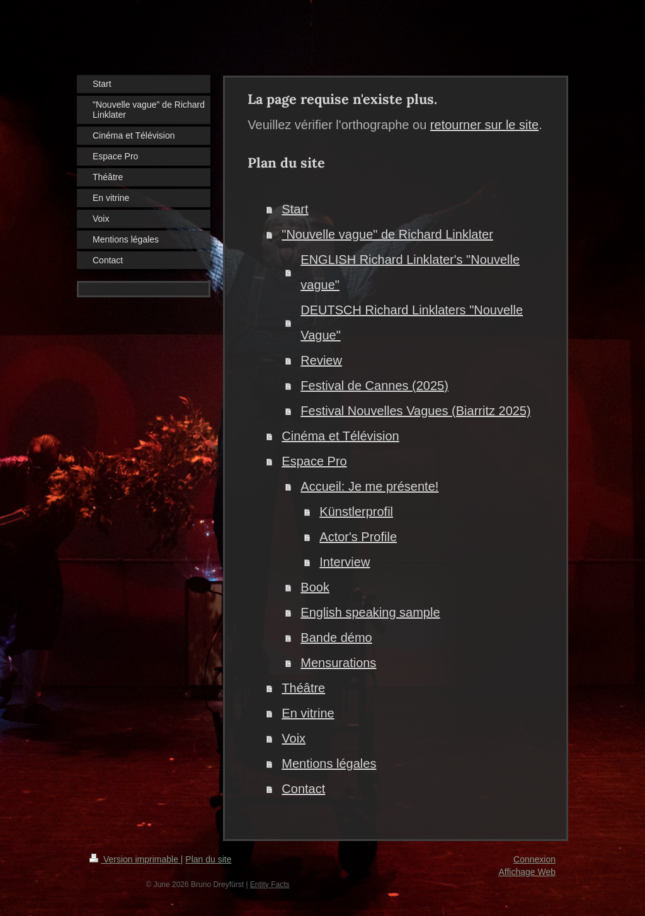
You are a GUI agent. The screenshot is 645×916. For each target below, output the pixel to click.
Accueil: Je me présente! (369, 486)
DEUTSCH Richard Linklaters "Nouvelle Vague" (411, 322)
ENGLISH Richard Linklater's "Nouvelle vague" (410, 272)
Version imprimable (135, 859)
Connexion (534, 859)
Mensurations (338, 663)
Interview (344, 562)
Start (295, 209)
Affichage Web (527, 872)
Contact (303, 789)
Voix (293, 738)
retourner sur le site (484, 125)
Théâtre (303, 688)
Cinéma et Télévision (340, 436)
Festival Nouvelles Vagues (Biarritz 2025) (415, 411)
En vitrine (308, 713)
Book (314, 587)
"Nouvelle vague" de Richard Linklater (387, 234)
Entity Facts (270, 884)
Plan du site (208, 859)
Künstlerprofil (356, 511)
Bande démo (336, 637)
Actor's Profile (358, 537)
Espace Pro (314, 461)
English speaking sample (370, 612)
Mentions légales (329, 763)
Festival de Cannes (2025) (374, 385)
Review (321, 360)
